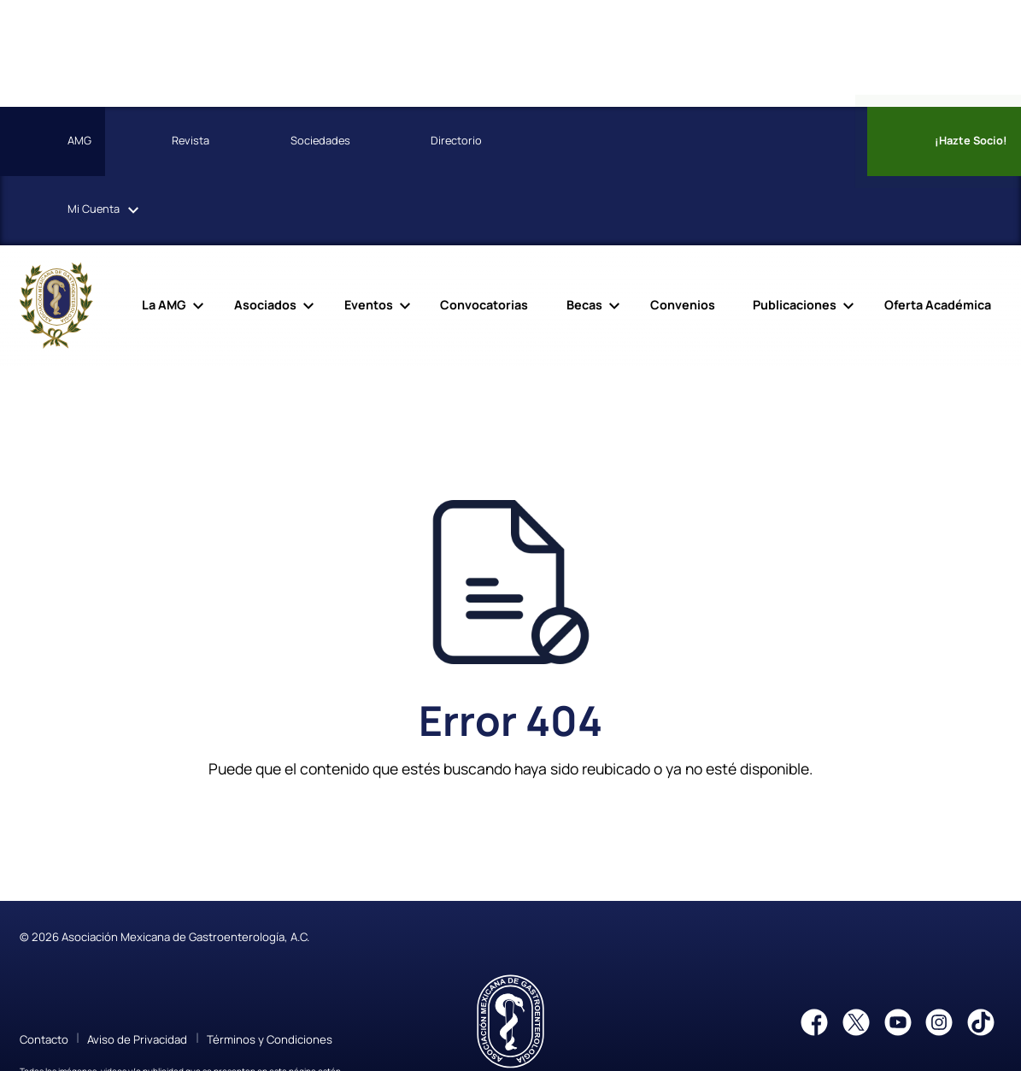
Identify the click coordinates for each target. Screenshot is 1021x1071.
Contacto (44, 1039)
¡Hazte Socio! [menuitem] (942, 142)
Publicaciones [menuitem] (794, 305)
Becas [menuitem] (584, 305)
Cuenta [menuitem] (65, 210)
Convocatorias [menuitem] (484, 305)
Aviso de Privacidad (137, 1039)
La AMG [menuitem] (164, 305)
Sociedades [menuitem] (291, 142)
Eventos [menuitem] (368, 305)
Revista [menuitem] (161, 142)
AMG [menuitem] (50, 142)
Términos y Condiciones (269, 1039)
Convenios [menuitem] (682, 305)
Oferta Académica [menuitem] (937, 305)
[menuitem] (557, 141)
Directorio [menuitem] (427, 142)
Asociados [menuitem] (265, 305)
